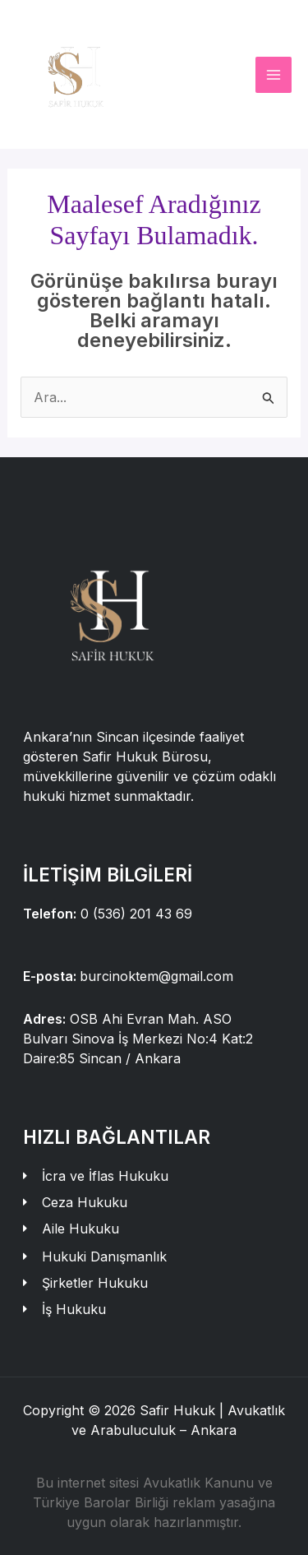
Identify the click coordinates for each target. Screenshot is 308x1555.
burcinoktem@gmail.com (156, 976)
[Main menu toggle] (273, 75)
